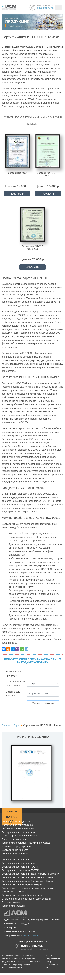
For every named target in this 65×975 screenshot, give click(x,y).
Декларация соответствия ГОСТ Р (20, 870)
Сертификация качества (15, 850)
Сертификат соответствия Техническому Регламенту (30, 873)
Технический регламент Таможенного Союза (26, 842)
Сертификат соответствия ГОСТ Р (20, 866)
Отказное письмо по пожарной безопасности (26, 898)
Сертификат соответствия (16, 859)
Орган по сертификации (15, 839)
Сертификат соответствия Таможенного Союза (27, 877)
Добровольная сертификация (18, 828)
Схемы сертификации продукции (20, 835)
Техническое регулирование (17, 846)
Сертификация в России (15, 853)
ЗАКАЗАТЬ (17, 193)
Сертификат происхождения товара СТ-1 (24, 884)
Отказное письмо (11, 902)
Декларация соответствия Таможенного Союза (27, 881)
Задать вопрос (11, 817)
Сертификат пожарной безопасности (22, 895)
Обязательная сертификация (18, 825)
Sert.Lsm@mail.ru (30, 935)
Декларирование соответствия (18, 832)
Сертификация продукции (16, 821)
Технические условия (13, 906)
